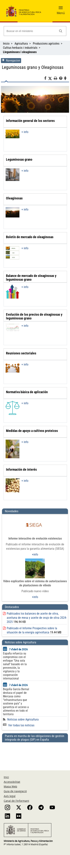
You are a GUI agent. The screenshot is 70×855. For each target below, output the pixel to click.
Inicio (6, 43)
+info (35, 554)
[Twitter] (51, 78)
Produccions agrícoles (46, 43)
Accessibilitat (12, 782)
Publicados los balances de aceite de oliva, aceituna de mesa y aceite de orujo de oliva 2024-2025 (37, 618)
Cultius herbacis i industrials (20, 47)
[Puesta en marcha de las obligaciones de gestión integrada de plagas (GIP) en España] (35, 752)
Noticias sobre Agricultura (23, 719)
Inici (6, 777)
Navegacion (11, 60)
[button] (60, 9)
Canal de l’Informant (16, 801)
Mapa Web (10, 786)
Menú (61, 13)
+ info (24, 132)
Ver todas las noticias (18, 725)
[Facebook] (46, 79)
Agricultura (21, 43)
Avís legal (9, 796)
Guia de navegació (15, 791)
